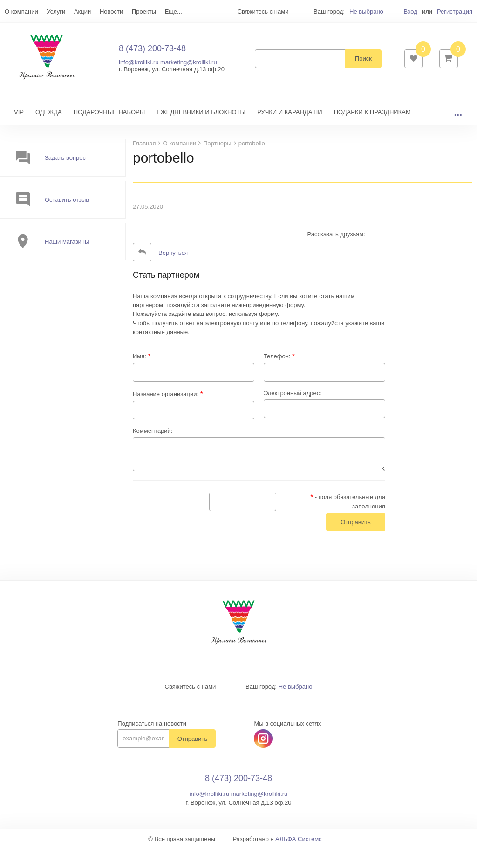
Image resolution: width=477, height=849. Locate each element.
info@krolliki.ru (138, 62)
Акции (82, 11)
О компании (21, 11)
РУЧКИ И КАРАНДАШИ (289, 113)
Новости (111, 11)
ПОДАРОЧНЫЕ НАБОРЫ (109, 113)
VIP (19, 113)
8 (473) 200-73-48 (152, 49)
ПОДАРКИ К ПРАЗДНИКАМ (372, 113)
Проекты (144, 11)
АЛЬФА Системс (298, 839)
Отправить (192, 739)
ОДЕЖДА (48, 113)
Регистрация (454, 11)
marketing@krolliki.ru (188, 62)
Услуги (56, 11)
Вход (410, 11)
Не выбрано (366, 11)
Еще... (173, 11)
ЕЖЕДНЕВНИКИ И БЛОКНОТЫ (201, 113)
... (458, 113)
